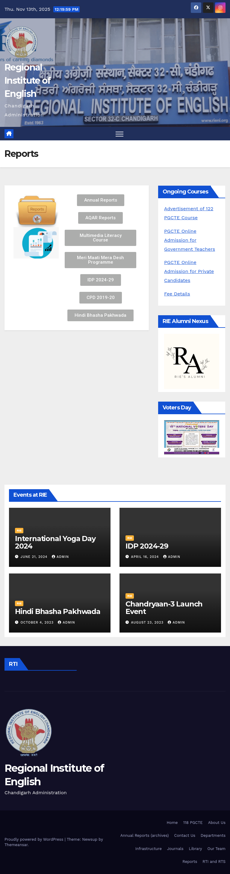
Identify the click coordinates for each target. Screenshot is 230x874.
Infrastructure (148, 848)
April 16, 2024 (145, 557)
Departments (213, 835)
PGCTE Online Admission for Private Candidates (189, 271)
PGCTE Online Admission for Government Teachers (189, 240)
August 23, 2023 (148, 622)
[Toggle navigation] (119, 133)
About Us (217, 822)
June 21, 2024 (35, 557)
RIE (19, 530)
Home (172, 822)
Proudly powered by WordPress (34, 839)
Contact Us (185, 835)
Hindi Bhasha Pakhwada (57, 611)
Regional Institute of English (27, 80)
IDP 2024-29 (146, 546)
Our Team (216, 848)
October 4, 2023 (38, 622)
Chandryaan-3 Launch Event (163, 608)
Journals (175, 848)
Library (195, 848)
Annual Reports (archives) (144, 835)
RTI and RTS (214, 861)
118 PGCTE (193, 822)
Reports (189, 861)
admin (60, 557)
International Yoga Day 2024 (55, 542)
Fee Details (177, 294)
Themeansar (16, 845)
